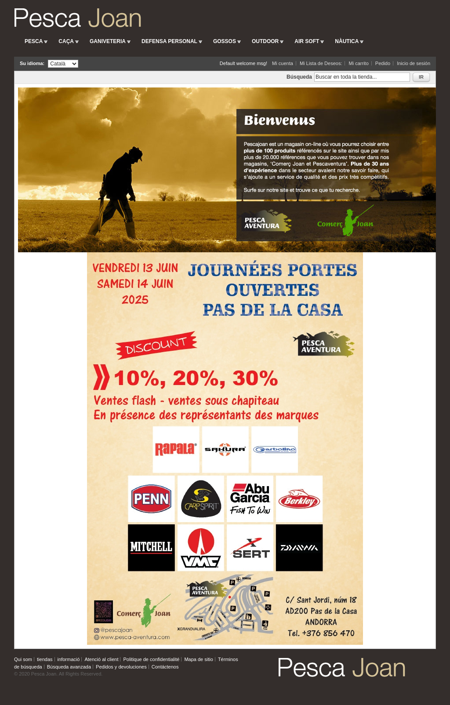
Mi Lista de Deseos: (321, 63)
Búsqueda (299, 77)
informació (69, 659)
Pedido (382, 63)
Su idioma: (32, 63)
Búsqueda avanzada (69, 666)
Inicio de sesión (413, 63)
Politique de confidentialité (151, 659)
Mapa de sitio (198, 659)
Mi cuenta (282, 63)
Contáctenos (165, 666)
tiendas (44, 659)
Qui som (23, 659)
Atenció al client (101, 659)
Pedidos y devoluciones (121, 666)
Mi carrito (359, 63)
